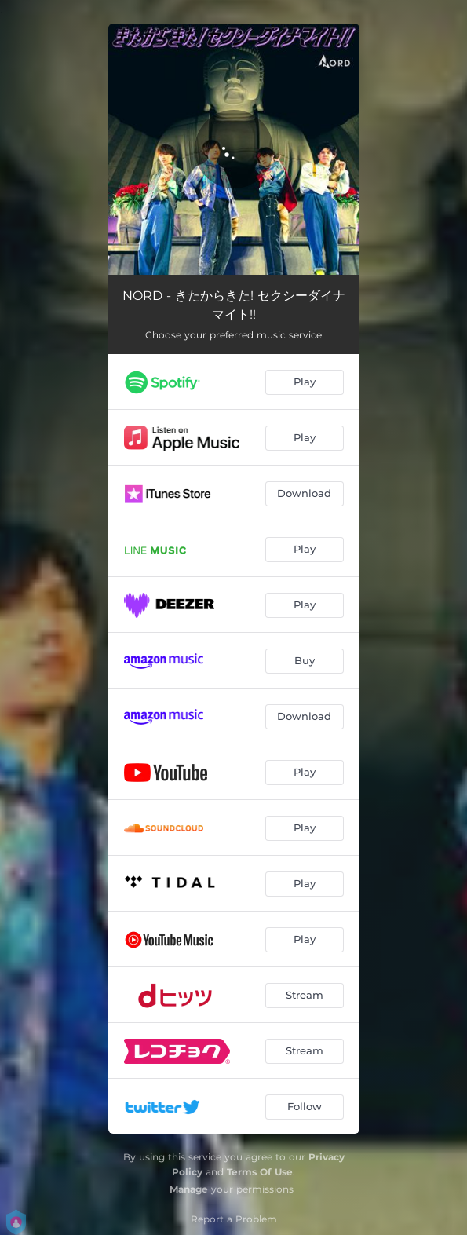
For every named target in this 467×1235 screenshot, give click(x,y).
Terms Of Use (260, 1172)
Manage (189, 1189)
